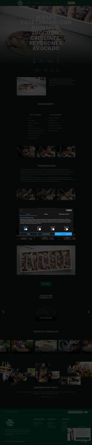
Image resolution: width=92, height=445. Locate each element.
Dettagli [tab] (46, 214)
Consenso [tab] (28, 214)
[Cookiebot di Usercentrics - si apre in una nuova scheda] (66, 210)
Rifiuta (28, 234)
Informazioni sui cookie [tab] (64, 214)
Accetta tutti (63, 234)
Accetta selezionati (46, 234)
